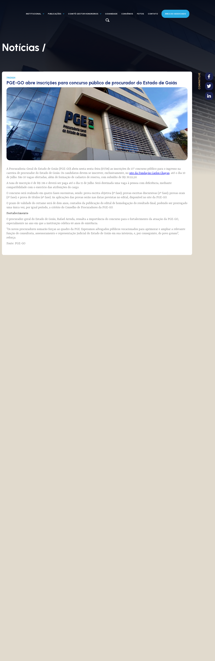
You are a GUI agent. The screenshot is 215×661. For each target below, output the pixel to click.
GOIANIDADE (111, 14)
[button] (35, 14)
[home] (34, 8)
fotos (140, 14)
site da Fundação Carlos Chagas (149, 173)
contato (153, 14)
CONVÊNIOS (127, 14)
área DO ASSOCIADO (175, 14)
